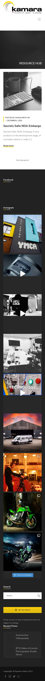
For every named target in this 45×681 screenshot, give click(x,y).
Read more (8, 145)
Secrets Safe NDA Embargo (22, 126)
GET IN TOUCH (22, 610)
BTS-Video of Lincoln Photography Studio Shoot (27, 651)
